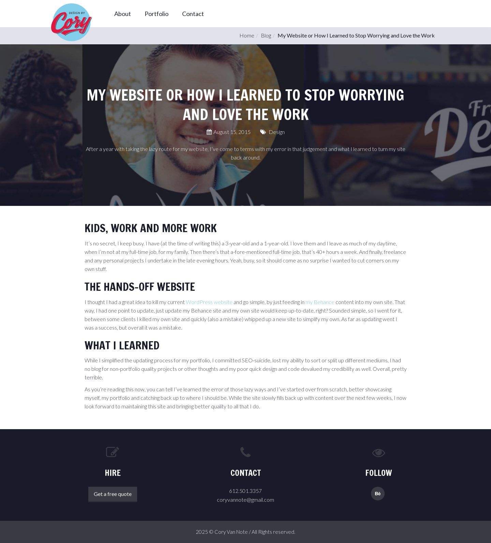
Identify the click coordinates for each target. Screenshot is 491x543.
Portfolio (156, 13)
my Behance (320, 302)
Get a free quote (113, 494)
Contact (193, 13)
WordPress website (209, 302)
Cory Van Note (231, 532)
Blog (266, 35)
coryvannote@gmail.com (245, 499)
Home (246, 35)
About (122, 13)
